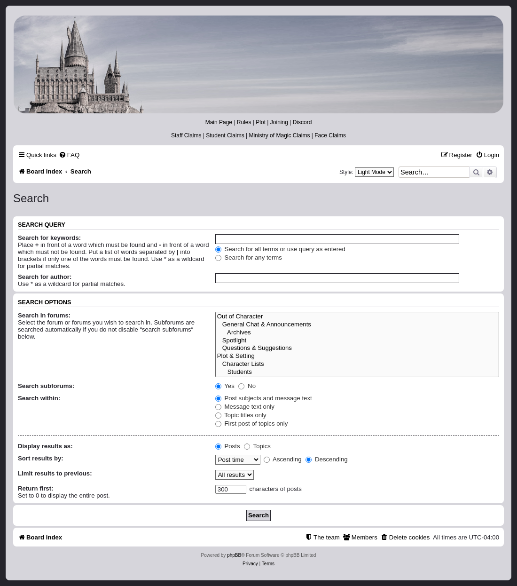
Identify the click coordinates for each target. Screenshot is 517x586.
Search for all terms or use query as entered (280, 249)
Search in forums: (44, 315)
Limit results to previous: (55, 473)
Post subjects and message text (263, 398)
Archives (357, 333)
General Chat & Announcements (357, 325)
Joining (279, 122)
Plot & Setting (357, 356)
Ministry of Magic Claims (279, 135)
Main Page (218, 122)
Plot (261, 122)
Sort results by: (40, 458)
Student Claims (225, 135)
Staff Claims (186, 135)
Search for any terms (248, 257)
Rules (244, 122)
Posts (227, 446)
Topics (257, 446)
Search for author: (44, 276)
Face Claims (330, 135)
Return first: (35, 488)
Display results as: (45, 446)
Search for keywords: (49, 237)
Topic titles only (240, 415)
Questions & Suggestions (357, 348)
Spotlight (357, 341)
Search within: (39, 398)
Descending (326, 459)
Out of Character (357, 317)
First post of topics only (251, 423)
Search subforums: (46, 385)
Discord (302, 122)
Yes (225, 385)
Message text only (244, 406)
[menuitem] (69, 155)
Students (357, 372)
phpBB (234, 555)
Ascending (283, 459)
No (247, 385)
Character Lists (357, 364)
